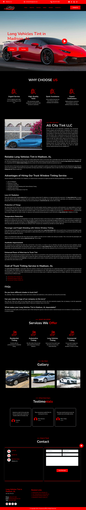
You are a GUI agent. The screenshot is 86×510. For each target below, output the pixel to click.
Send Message (62, 470)
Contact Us (57, 7)
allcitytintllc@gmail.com (14, 499)
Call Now (12, 49)
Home (26, 7)
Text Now (23, 49)
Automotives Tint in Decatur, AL (14, 277)
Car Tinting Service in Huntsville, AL (40, 494)
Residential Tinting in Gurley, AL (14, 278)
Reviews (51, 7)
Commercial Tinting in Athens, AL (15, 280)
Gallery (44, 7)
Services (38, 7)
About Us (32, 7)
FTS (46, 508)
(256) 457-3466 (13, 497)
